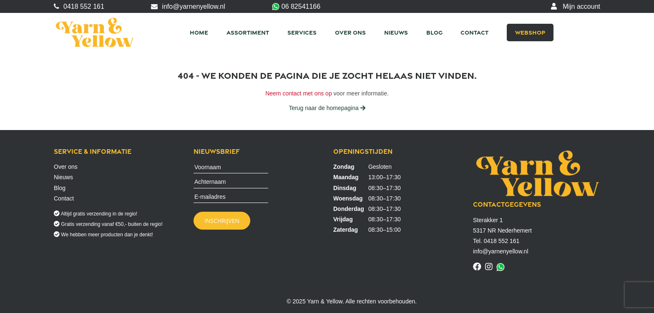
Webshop (530, 32)
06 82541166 (296, 7)
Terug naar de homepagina (327, 108)
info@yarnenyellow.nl (188, 6)
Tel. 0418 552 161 (496, 241)
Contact (474, 32)
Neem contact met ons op (298, 93)
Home (199, 32)
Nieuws (396, 32)
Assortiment (247, 32)
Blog (434, 32)
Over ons (350, 32)
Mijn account (575, 6)
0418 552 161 (79, 6)
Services (302, 32)
